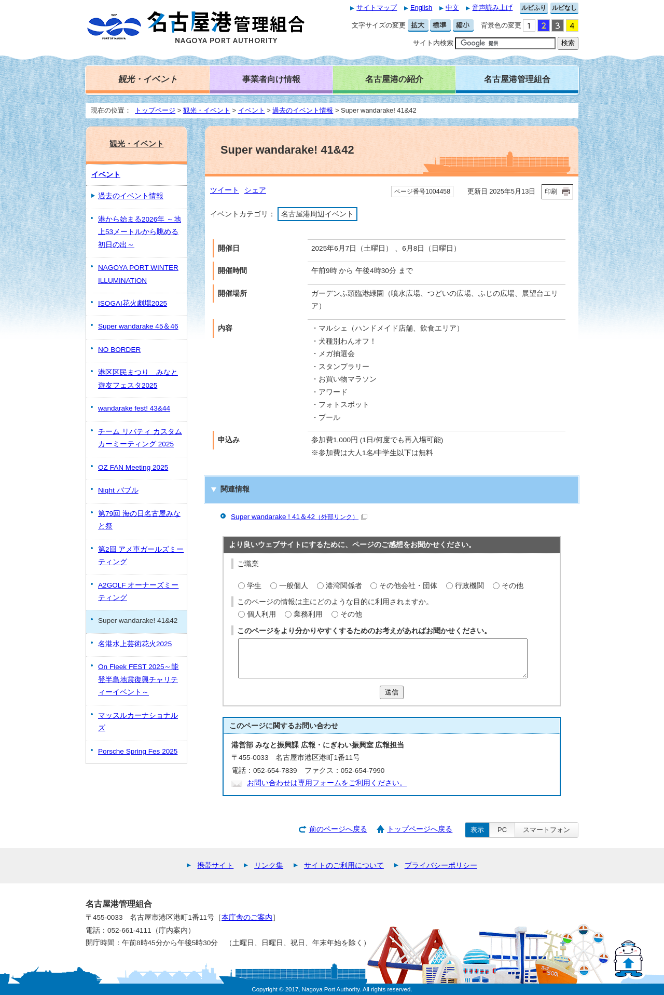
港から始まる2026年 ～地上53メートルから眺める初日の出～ (139, 232)
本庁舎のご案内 (247, 917)
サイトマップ (376, 7)
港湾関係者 (344, 586)
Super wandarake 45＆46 (138, 326)
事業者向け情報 (271, 79)
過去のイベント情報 (302, 110)
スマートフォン (546, 830)
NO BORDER (119, 349)
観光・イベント (206, 110)
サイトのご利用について (344, 865)
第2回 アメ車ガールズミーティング (141, 556)
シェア (255, 190)
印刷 (551, 191)
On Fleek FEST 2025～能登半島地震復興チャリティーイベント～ (138, 679)
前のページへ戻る (338, 829)
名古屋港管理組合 (517, 79)
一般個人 (293, 586)
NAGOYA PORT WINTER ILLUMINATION (138, 274)
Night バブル (118, 490)
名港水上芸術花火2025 (135, 644)
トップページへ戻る (419, 829)
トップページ (155, 110)
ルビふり (533, 7)
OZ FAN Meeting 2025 (133, 467)
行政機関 (469, 586)
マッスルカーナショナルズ (138, 722)
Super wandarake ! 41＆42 (299, 517)
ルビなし (564, 7)
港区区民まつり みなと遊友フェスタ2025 (138, 379)
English (421, 7)
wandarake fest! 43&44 (134, 408)
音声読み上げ (492, 7)
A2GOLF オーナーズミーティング (138, 591)
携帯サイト (215, 865)
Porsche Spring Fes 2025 (137, 751)
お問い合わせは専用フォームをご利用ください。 (327, 783)
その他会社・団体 (408, 586)
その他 (512, 586)
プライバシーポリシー (441, 865)
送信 (391, 692)
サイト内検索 (433, 43)
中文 (452, 7)
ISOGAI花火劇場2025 (132, 303)
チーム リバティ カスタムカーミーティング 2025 (140, 438)
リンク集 (268, 865)
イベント (251, 110)
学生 (254, 586)
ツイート (224, 190)
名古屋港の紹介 (394, 79)
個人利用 (261, 614)
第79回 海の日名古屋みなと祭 (139, 520)
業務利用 (308, 614)
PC (502, 830)
